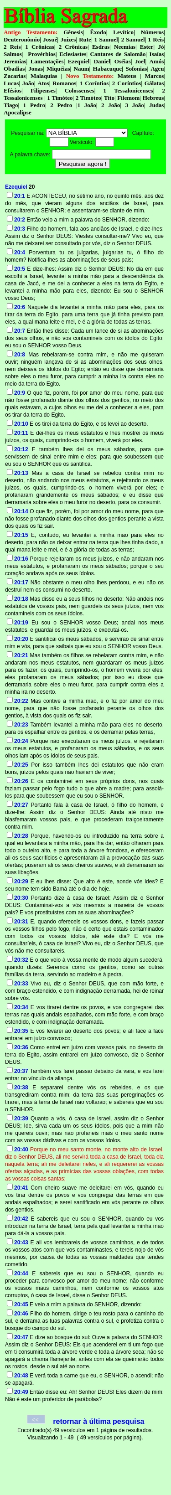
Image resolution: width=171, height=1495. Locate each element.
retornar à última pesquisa (98, 1421)
